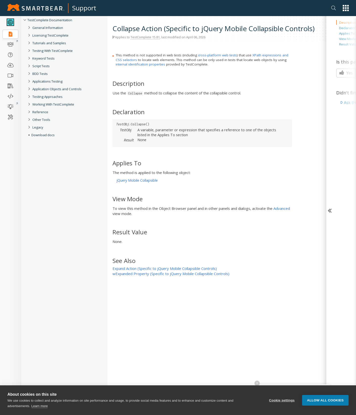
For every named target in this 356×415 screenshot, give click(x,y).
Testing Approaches (47, 96)
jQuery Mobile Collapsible (137, 180)
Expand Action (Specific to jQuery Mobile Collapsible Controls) (164, 268)
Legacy (37, 127)
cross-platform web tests (217, 55)
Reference (40, 112)
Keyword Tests (43, 58)
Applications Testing (47, 81)
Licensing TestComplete (50, 35)
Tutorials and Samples (49, 43)
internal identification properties (140, 64)
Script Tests (41, 66)
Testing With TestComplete (52, 50)
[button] (346, 8)
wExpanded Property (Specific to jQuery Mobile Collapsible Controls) (170, 273)
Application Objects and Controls (57, 89)
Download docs (43, 135)
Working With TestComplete (53, 104)
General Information (47, 27)
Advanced (281, 208)
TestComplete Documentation (49, 20)
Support (84, 7)
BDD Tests (40, 73)
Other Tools (41, 119)
